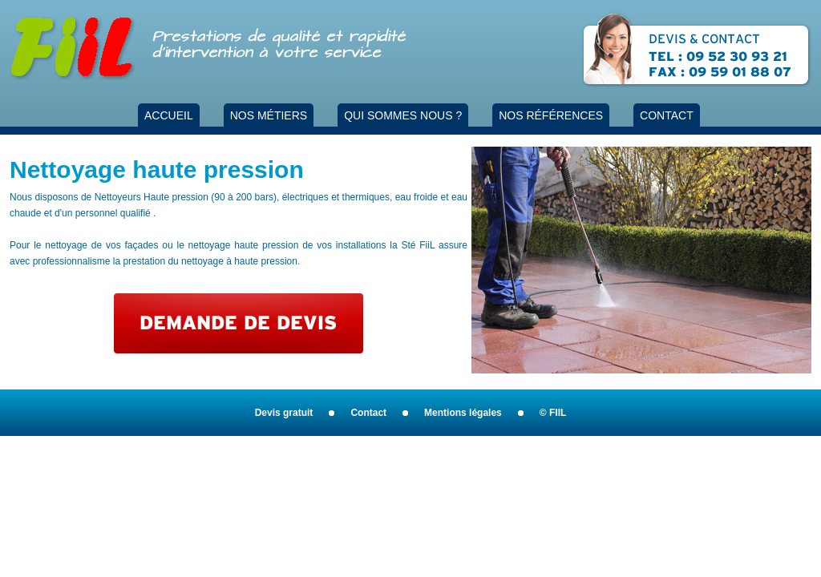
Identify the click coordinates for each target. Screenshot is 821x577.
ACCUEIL (168, 115)
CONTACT (667, 115)
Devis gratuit (284, 412)
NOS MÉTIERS (268, 115)
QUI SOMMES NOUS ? (403, 115)
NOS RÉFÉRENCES (551, 115)
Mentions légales (463, 412)
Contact (368, 412)
